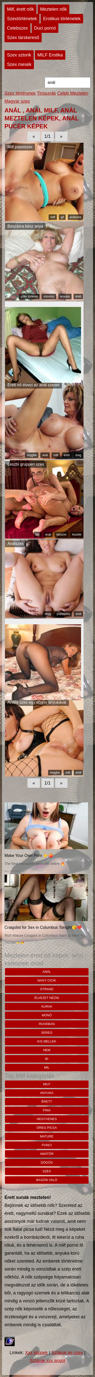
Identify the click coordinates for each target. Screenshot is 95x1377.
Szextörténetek (22, 18)
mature (47, 1136)
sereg (47, 1032)
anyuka (65, 296)
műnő (47, 1015)
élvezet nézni (46, 998)
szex (47, 1171)
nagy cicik (46, 980)
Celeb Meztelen (72, 93)
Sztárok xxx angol (47, 1360)
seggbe (31, 455)
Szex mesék (19, 64)
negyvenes (47, 1119)
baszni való (46, 1180)
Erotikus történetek (62, 18)
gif (62, 217)
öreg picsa (47, 1128)
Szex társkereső (23, 37)
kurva (46, 1006)
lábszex (61, 534)
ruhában (47, 1024)
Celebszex (17, 28)
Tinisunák (46, 93)
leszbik (76, 534)
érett (78, 296)
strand (46, 989)
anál (45, 455)
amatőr (47, 1154)
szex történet (29, 296)
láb (38, 534)
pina (46, 1110)
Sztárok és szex (67, 1352)
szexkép (48, 296)
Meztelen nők (53, 9)
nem (46, 1050)
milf (52, 217)
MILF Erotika (50, 54)
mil (47, 1067)
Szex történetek (20, 93)
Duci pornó (45, 28)
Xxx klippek (36, 1352)
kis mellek (46, 1041)
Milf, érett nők (20, 9)
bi (46, 1059)
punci (47, 1145)
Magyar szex (17, 101)
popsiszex (63, 614)
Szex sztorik (19, 54)
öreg (78, 455)
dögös (47, 1162)
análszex (75, 217)
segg (48, 614)
